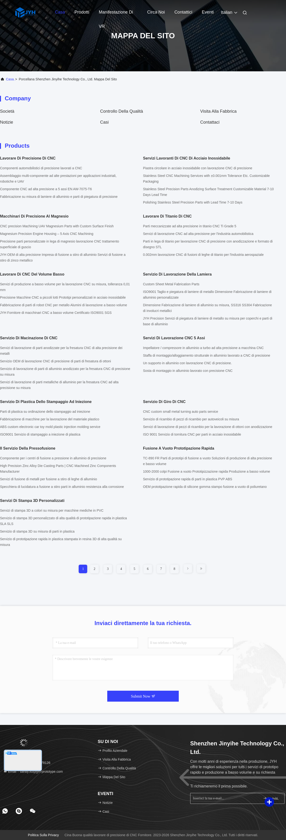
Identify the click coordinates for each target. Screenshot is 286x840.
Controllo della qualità (121, 111)
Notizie (6, 122)
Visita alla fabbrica (218, 111)
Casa (60, 12)
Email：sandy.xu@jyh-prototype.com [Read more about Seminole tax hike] (33, 771)
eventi (208, 12)
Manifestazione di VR (116, 14)
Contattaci (210, 122)
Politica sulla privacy (43, 835)
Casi (104, 122)
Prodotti (82, 12)
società (7, 111)
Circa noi (156, 12)
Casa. (10, 79)
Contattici (183, 12)
